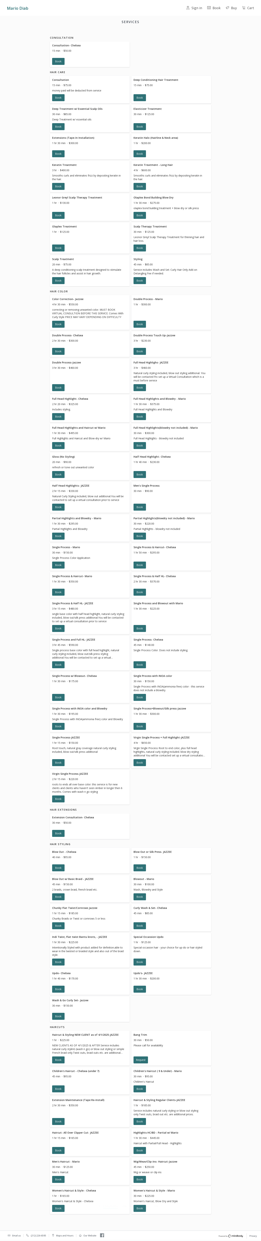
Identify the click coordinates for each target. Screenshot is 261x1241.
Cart (248, 8)
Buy (231, 7)
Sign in (194, 8)
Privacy (253, 1236)
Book (214, 7)
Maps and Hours (64, 1236)
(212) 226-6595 (38, 1236)
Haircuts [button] (177, 31)
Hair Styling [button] (161, 31)
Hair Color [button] (121, 31)
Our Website (89, 1236)
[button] (90, 58)
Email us (16, 1236)
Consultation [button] (88, 31)
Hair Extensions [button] (141, 31)
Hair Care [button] (105, 31)
